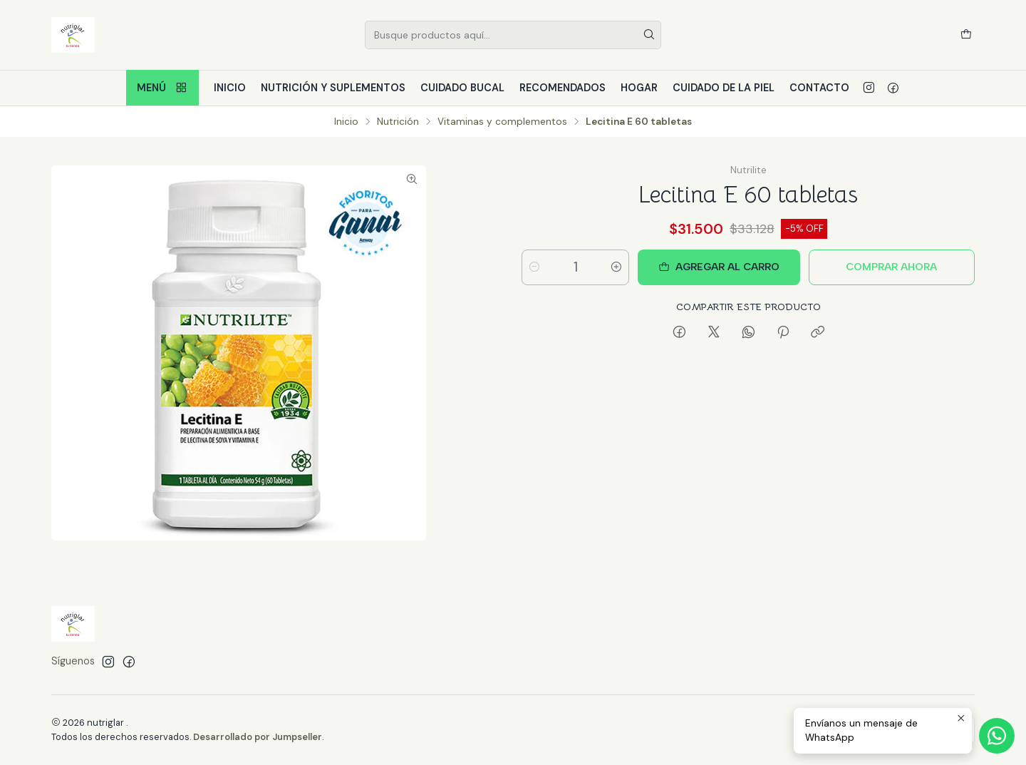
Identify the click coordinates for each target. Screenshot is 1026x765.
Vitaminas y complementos (502, 122)
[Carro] (966, 35)
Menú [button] (162, 88)
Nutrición (398, 122)
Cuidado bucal (462, 87)
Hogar (639, 87)
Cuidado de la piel (723, 87)
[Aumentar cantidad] (616, 267)
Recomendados (562, 87)
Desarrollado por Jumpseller (257, 737)
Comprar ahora (891, 266)
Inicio (230, 87)
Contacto (819, 87)
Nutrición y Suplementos (333, 87)
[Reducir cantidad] (534, 267)
